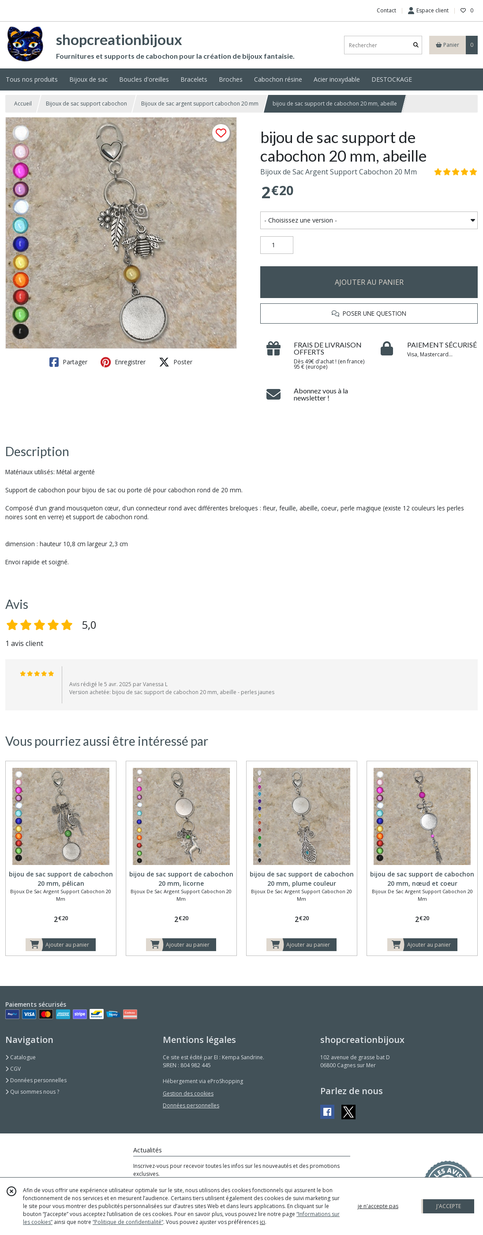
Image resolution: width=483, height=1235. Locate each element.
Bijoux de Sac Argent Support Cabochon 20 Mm (338, 172)
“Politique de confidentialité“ (128, 1222)
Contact (386, 10)
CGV (13, 1069)
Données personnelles (36, 1080)
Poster (175, 362)
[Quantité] (276, 245)
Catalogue (20, 1057)
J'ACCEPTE (448, 1206)
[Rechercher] (416, 45)
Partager (68, 362)
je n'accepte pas (378, 1206)
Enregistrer (123, 362)
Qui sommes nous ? (32, 1091)
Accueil (23, 103)
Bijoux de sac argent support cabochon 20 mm (199, 103)
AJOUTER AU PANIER (369, 282)
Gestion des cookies (188, 1093)
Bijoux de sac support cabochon (86, 103)
